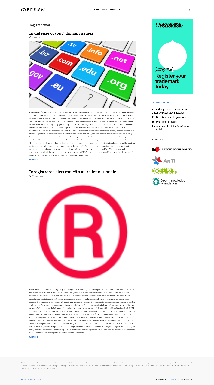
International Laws (162, 103)
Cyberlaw (33, 10)
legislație (116, 10)
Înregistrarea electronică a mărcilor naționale (69, 172)
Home (95, 10)
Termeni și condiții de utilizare (31, 379)
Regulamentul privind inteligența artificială (168, 128)
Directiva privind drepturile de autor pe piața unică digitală (171, 111)
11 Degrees (173, 379)
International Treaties (162, 122)
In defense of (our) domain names (58, 33)
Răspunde (33, 160)
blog (104, 10)
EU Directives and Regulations (167, 117)
